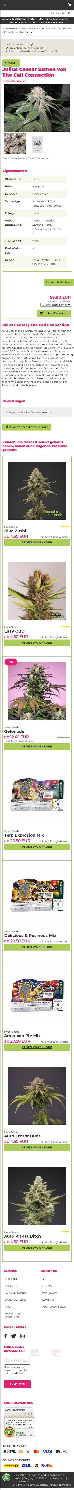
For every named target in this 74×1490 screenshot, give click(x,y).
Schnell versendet (16, 1460)
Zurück (11, 63)
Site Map (47, 1285)
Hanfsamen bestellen (13, 1315)
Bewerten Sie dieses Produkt (27, 427)
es (52, 13)
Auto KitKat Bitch (22, 1236)
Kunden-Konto (15, 1292)
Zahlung (11, 1285)
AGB (44, 1278)
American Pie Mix (22, 1035)
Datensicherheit (17, 1299)
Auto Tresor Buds (22, 1136)
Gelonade (14, 731)
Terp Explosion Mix (24, 835)
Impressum (49, 1292)
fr (63, 13)
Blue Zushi (15, 531)
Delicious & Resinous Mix (30, 935)
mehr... (29, 1427)
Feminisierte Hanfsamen (30, 28)
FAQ (7, 1306)
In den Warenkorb (54, 313)
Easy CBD (14, 631)
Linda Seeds (11, 1232)
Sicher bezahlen (15, 1445)
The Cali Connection (14, 80)
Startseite (8, 28)
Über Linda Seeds (54, 1306)
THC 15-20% (64, 28)
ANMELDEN (17, 1384)
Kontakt (48, 1299)
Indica (51, 28)
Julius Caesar (25, 32)
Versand (11, 1278)
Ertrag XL (9, 32)
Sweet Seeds (11, 1031)
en (57, 13)
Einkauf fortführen (58, 282)
